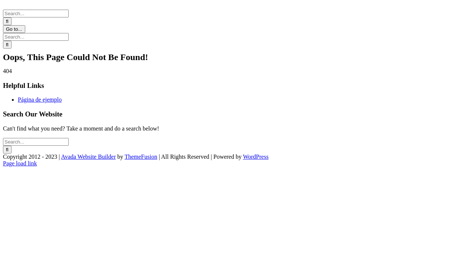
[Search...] (36, 13)
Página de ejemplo (40, 99)
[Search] (7, 21)
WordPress (256, 157)
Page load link (20, 163)
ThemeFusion (141, 157)
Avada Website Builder (88, 157)
